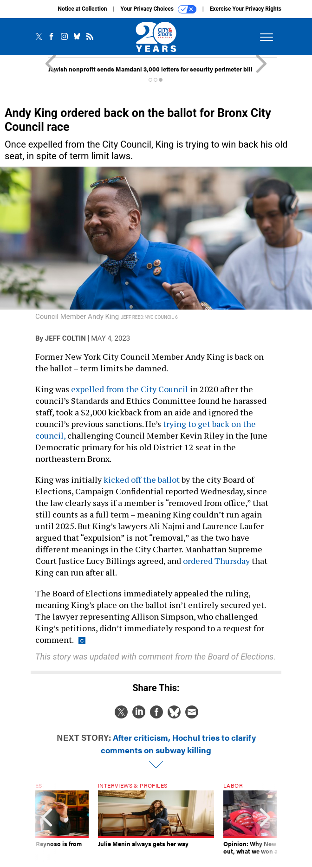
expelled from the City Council (129, 389)
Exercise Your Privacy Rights (245, 9)
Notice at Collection (82, 9)
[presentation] (46, 822)
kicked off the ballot (142, 479)
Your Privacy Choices (158, 9)
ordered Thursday (216, 560)
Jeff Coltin (65, 338)
